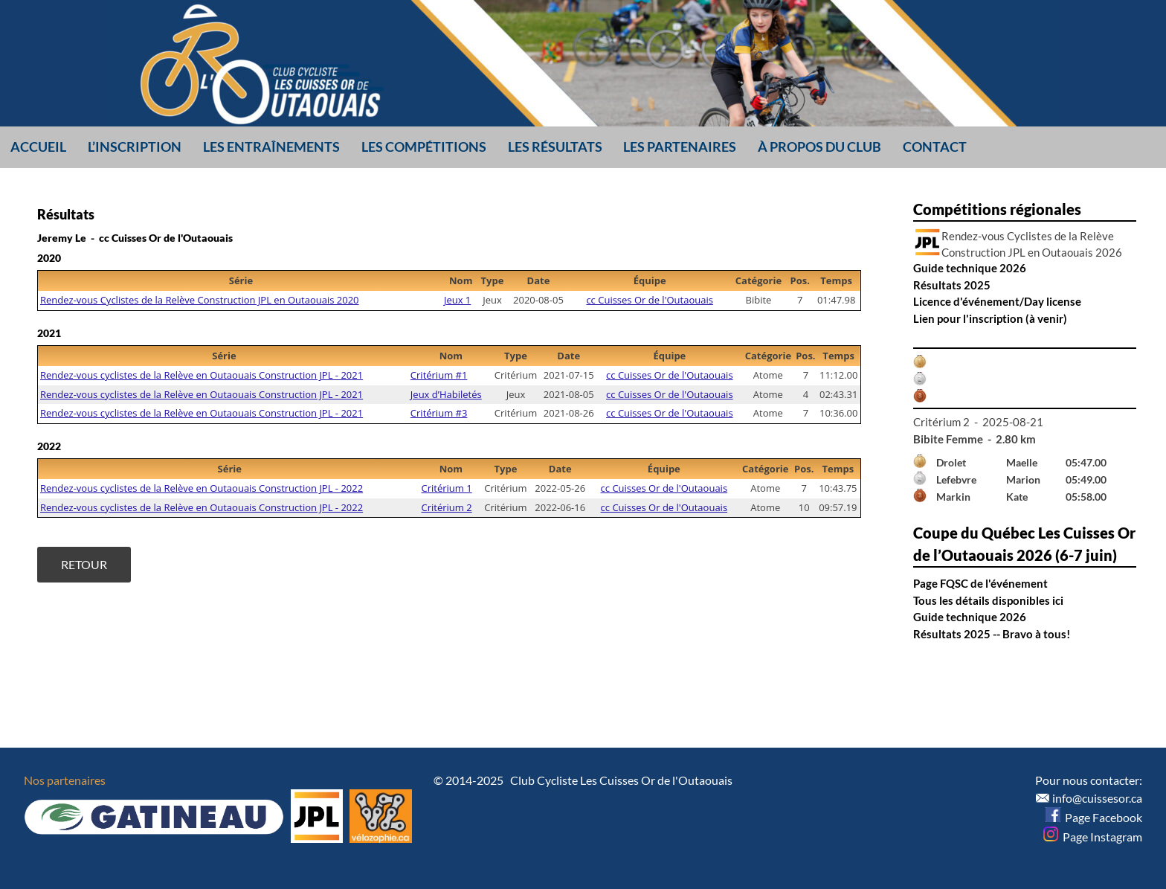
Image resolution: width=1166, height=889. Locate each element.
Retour (84, 564)
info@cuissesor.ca (1097, 798)
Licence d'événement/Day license (997, 301)
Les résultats (555, 146)
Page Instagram (1092, 836)
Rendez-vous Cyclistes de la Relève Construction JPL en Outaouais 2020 (199, 300)
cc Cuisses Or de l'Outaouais (649, 300)
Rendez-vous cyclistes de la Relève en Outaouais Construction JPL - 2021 (201, 375)
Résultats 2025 (952, 285)
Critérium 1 (447, 488)
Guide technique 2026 (969, 268)
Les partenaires (679, 146)
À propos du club (819, 146)
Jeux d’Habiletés (446, 394)
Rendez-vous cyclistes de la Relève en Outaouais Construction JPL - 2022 (201, 488)
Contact (935, 146)
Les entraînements (271, 146)
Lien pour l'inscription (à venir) (990, 318)
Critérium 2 (447, 507)
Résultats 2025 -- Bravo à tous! (991, 634)
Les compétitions (423, 146)
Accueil (38, 146)
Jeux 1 (457, 300)
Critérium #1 (439, 375)
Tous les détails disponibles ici (988, 600)
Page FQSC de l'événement (980, 583)
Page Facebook (1094, 817)
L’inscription (134, 146)
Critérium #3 (439, 413)
